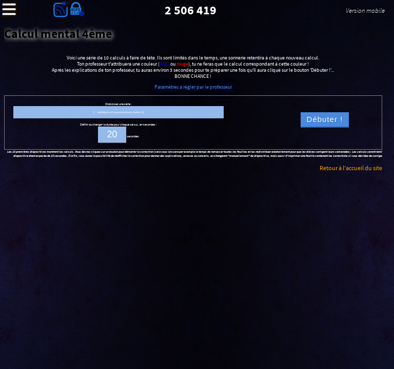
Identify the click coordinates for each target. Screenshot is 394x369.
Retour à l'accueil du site (351, 168)
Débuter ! (325, 119)
